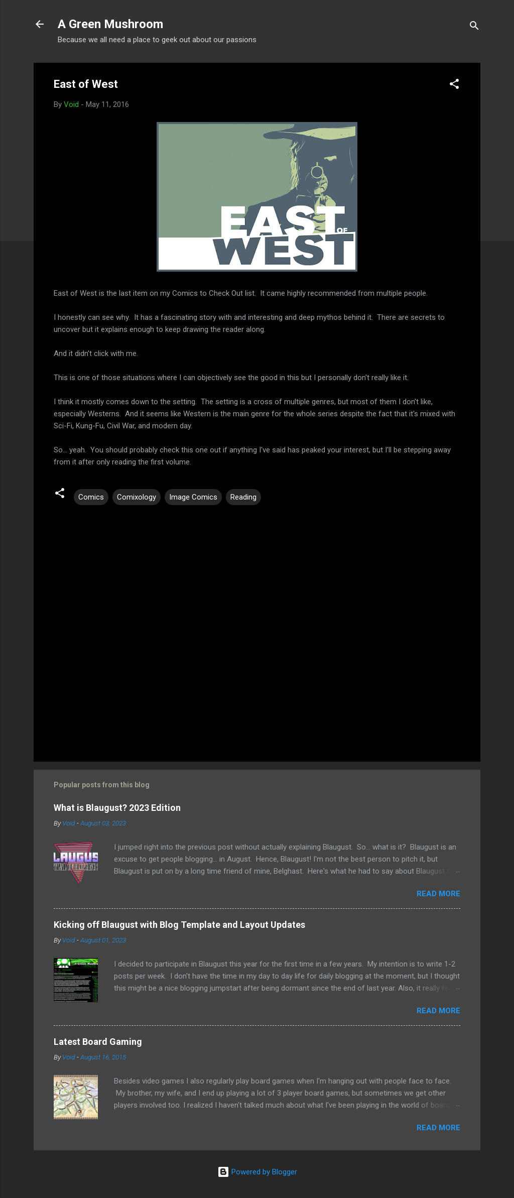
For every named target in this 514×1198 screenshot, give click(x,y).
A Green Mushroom (110, 24)
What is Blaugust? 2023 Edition (117, 807)
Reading (243, 497)
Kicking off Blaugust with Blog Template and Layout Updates (179, 924)
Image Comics (193, 497)
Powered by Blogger (257, 1171)
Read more (438, 893)
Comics (91, 497)
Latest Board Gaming (98, 1041)
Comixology (136, 497)
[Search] (474, 27)
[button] (454, 85)
